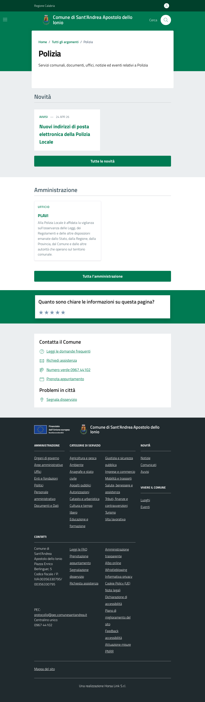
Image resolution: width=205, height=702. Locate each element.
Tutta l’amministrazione (103, 276)
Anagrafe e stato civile (81, 475)
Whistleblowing (116, 569)
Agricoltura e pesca (83, 457)
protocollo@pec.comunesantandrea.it (60, 614)
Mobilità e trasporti (118, 478)
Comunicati (148, 464)
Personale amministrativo (44, 495)
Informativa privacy (118, 576)
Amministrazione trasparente (117, 553)
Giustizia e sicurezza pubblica (119, 461)
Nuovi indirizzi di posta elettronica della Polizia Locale (64, 134)
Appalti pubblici (80, 485)
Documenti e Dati (46, 505)
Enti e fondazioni (46, 478)
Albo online (113, 562)
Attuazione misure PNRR (118, 648)
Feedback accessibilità (113, 634)
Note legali (112, 590)
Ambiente (76, 464)
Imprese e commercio (120, 471)
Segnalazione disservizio (79, 573)
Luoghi (145, 500)
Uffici (37, 471)
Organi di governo (46, 457)
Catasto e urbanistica (84, 498)
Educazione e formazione (79, 522)
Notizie (145, 457)
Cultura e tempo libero (81, 509)
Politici (38, 485)
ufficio (44, 207)
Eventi (145, 506)
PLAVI (43, 216)
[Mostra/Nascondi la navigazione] (5, 19)
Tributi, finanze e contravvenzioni (116, 502)
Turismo (110, 512)
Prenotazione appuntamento (80, 559)
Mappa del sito (44, 668)
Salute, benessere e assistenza (119, 488)
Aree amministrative (48, 464)
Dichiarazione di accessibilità (116, 600)
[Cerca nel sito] (166, 20)
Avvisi (43, 116)
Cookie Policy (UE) (117, 583)
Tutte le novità (102, 161)
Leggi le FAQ (78, 549)
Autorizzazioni (79, 491)
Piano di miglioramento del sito (118, 617)
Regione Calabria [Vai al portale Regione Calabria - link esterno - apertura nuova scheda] (44, 5)
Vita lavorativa (115, 519)
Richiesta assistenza (84, 583)
